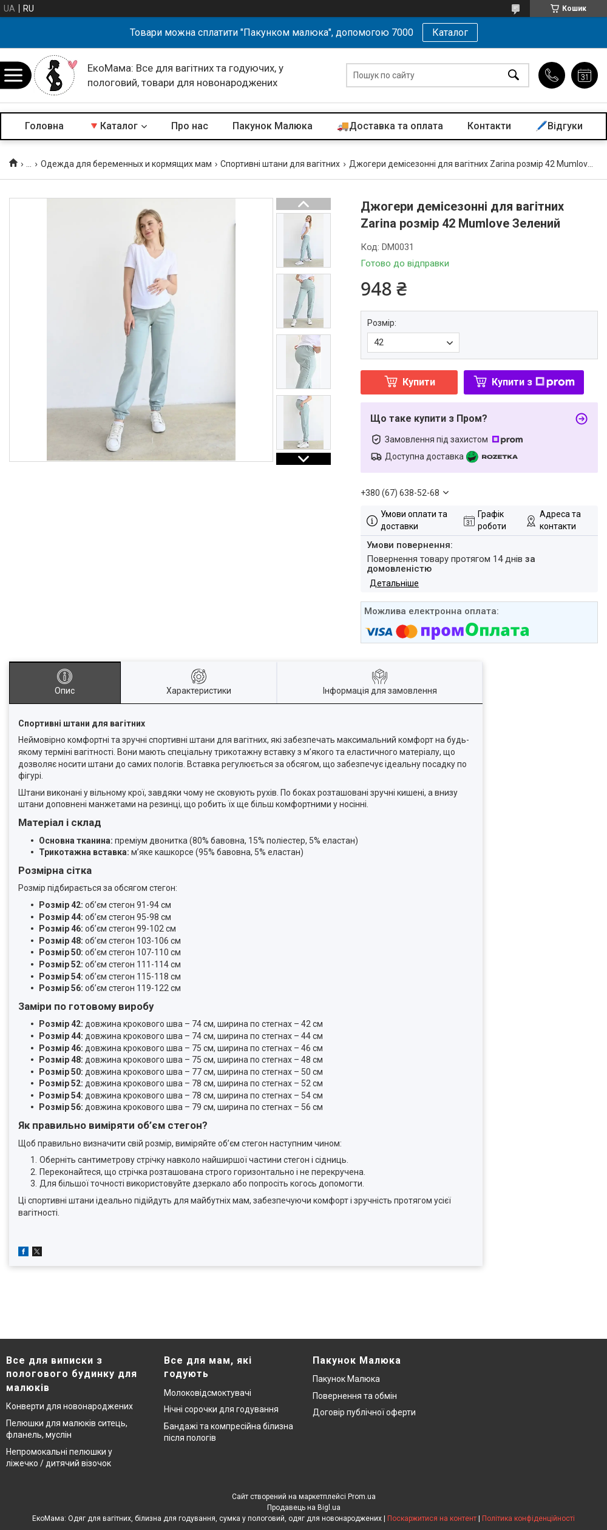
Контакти (489, 126)
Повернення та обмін (355, 1396)
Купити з (533, 382)
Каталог (450, 32)
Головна (44, 126)
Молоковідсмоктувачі (207, 1393)
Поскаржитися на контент (431, 1518)
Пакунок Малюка (272, 126)
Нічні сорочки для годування (221, 1409)
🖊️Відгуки (559, 126)
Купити (418, 382)
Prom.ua (362, 1496)
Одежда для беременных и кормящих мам (126, 164)
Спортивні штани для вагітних (280, 164)
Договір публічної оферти (364, 1412)
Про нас (189, 126)
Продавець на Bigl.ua (304, 1507)
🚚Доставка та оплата (390, 126)
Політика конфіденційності (528, 1518)
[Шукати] (513, 75)
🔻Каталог (113, 126)
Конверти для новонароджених (69, 1406)
